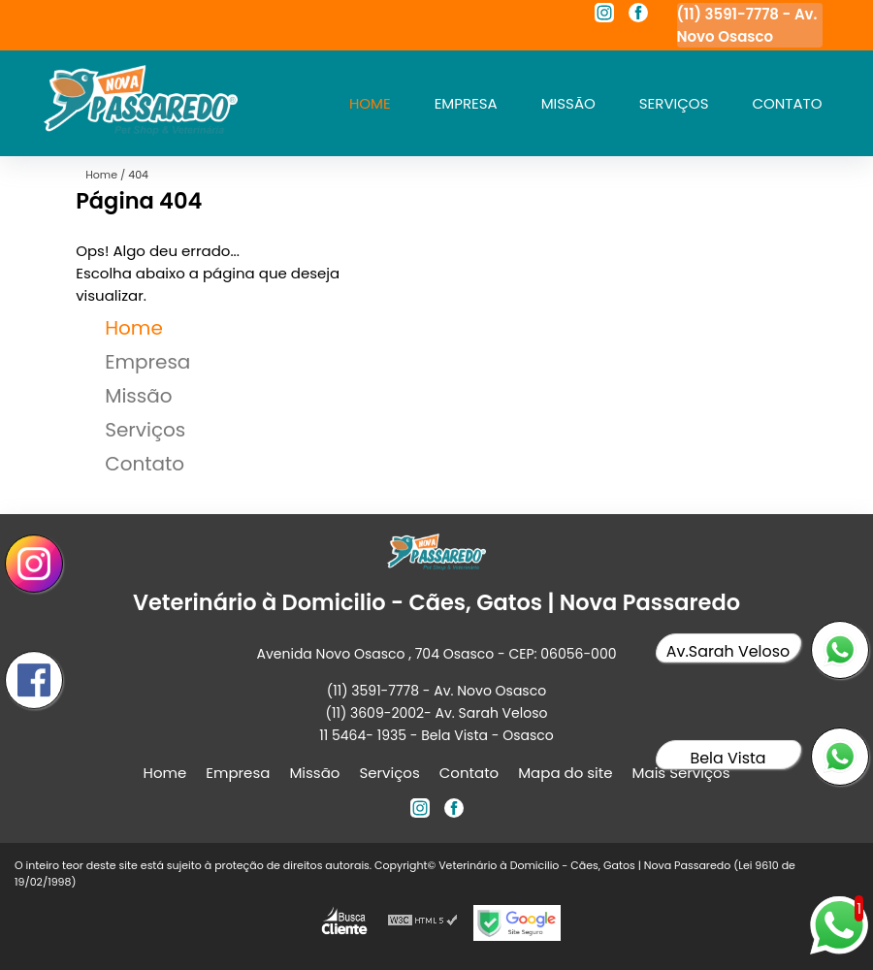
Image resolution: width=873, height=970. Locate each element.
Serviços (674, 103)
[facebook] (638, 15)
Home (370, 103)
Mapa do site (565, 772)
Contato (787, 103)
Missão (568, 103)
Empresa (466, 103)
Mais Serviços (681, 772)
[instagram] (604, 15)
